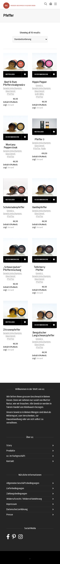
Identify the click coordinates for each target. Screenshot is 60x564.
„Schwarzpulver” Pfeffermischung (12, 268)
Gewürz (39, 85)
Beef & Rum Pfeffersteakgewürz (14, 83)
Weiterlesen (10, 74)
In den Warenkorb (41, 74)
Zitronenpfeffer (11, 329)
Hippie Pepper (39, 81)
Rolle (43, 148)
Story (9, 445)
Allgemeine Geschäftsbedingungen (22, 483)
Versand (11, 105)
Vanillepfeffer (39, 207)
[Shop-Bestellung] (30, 39)
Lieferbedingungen (15, 488)
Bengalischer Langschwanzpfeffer (43, 334)
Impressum (11, 504)
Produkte (10, 450)
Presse (9, 514)
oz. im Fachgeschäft (15, 456)
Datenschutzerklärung (17, 509)
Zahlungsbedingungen (16, 493)
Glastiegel (10, 91)
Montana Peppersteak (10, 146)
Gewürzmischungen (12, 88)
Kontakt (10, 461)
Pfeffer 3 (39, 139)
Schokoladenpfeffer (13, 207)
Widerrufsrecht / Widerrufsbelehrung (24, 499)
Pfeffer (10, 94)
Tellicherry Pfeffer (39, 268)
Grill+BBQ (39, 94)
